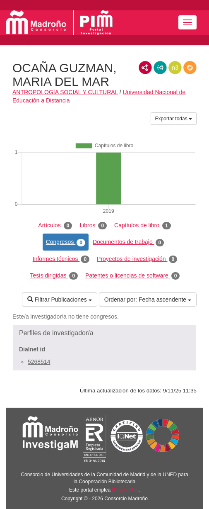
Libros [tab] (93, 225)
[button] (104, 333)
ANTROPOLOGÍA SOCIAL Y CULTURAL (65, 92)
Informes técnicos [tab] (61, 259)
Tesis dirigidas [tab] (54, 276)
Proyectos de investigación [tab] (137, 259)
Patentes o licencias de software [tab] (132, 276)
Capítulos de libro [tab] (142, 225)
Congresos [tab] (65, 242)
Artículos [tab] (55, 225)
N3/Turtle (175, 67)
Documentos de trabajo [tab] (128, 242)
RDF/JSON (190, 67)
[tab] (104, 333)
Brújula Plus (125, 490)
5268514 (39, 361)
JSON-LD (160, 67)
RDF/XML (145, 67)
